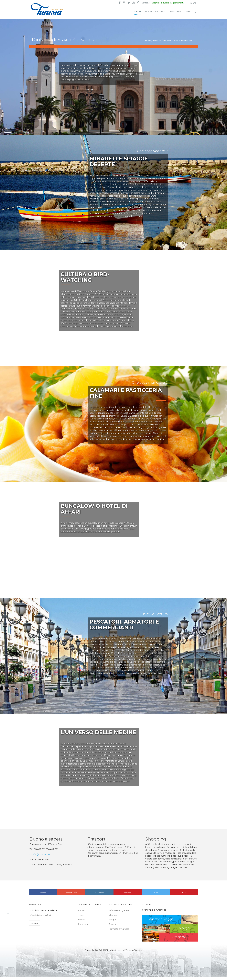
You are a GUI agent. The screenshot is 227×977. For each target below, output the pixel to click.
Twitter (156, 892)
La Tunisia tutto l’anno (155, 12)
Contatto (146, 3)
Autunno (81, 910)
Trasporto (113, 924)
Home (147, 40)
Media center (175, 12)
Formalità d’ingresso (119, 929)
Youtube (127, 892)
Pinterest (184, 892)
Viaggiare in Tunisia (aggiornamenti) (168, 3)
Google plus (71, 892)
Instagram (99, 892)
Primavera (82, 924)
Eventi (188, 12)
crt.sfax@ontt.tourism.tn (42, 854)
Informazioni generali (119, 910)
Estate (80, 915)
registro (35, 923)
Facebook (43, 892)
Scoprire (137, 12)
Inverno (81, 919)
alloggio (113, 915)
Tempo (112, 919)
